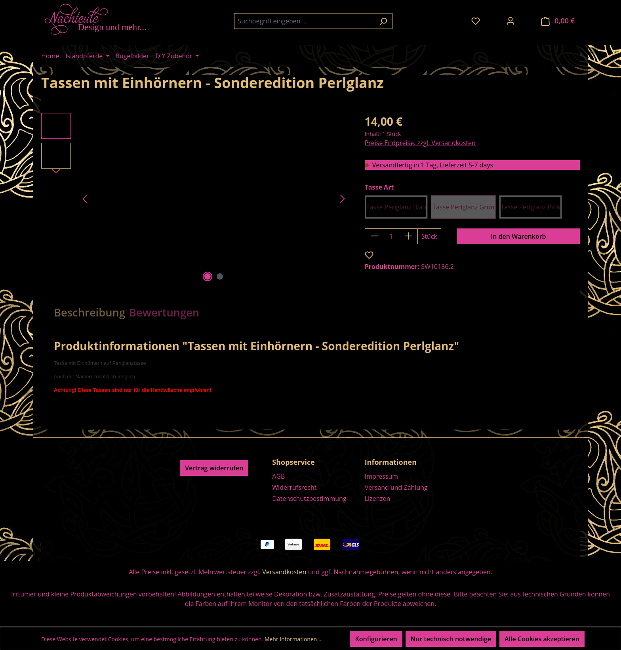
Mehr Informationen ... (294, 639)
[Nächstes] (343, 198)
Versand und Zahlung (396, 487)
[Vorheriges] (85, 198)
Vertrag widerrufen (214, 468)
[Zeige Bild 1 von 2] (207, 276)
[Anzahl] (391, 236)
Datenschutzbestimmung (309, 498)
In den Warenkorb (518, 236)
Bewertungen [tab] (164, 312)
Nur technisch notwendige (451, 639)
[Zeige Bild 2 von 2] (220, 276)
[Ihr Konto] (510, 21)
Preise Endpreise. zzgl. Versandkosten (420, 142)
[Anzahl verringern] (374, 236)
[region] (195, 198)
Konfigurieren (376, 639)
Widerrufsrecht (294, 487)
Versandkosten (284, 572)
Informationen (391, 462)
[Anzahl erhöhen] (408, 236)
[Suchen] (383, 21)
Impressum (381, 476)
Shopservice (293, 462)
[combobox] (304, 21)
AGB (278, 476)
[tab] (89, 312)
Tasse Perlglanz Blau (396, 207)
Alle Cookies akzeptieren (542, 639)
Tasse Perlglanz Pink (530, 207)
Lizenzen (378, 498)
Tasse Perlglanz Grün (463, 207)
